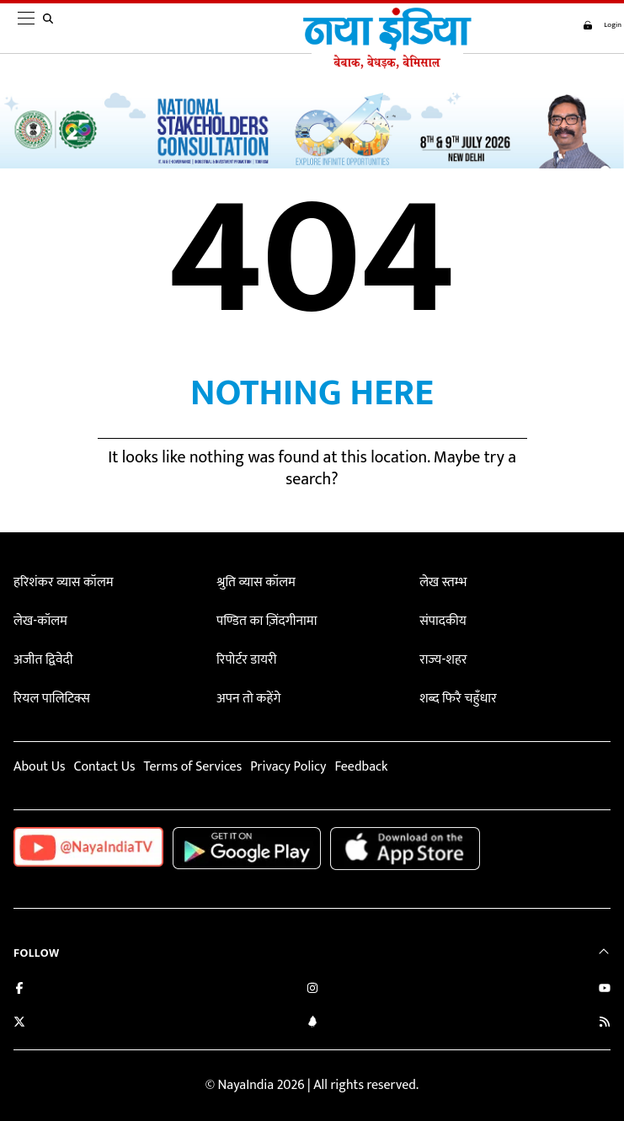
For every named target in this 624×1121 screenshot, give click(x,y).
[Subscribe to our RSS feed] (605, 1023)
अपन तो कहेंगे (248, 698)
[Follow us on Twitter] (19, 1023)
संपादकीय (443, 621)
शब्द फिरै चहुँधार (458, 698)
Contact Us (104, 766)
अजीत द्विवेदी (42, 660)
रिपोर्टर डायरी (246, 660)
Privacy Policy (288, 766)
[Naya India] (382, 64)
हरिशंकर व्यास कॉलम (63, 582)
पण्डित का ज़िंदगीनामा (266, 621)
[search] (51, 29)
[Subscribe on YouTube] (605, 990)
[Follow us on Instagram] (312, 990)
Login (597, 25)
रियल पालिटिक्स (51, 698)
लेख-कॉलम (40, 621)
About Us (39, 766)
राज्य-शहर (443, 660)
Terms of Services (192, 766)
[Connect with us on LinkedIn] (312, 1023)
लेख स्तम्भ (443, 582)
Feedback (361, 766)
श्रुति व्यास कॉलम (256, 582)
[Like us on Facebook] (19, 990)
